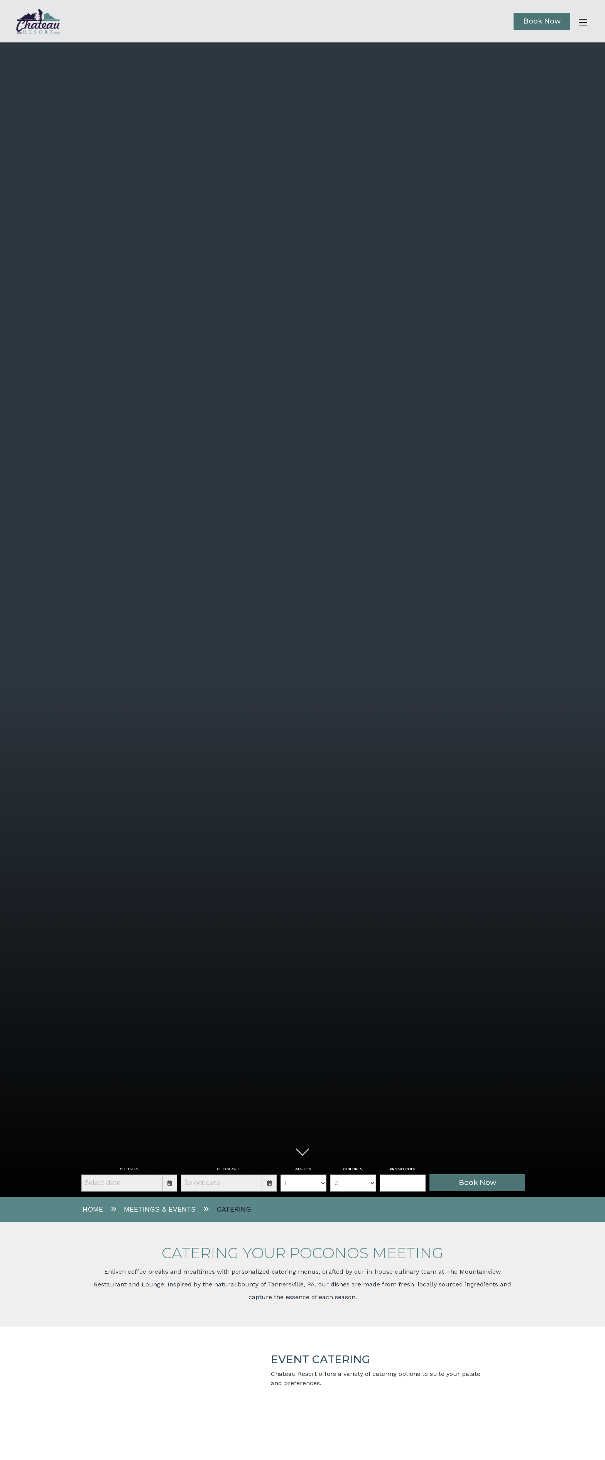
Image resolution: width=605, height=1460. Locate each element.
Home (93, 1209)
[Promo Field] (403, 1183)
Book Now (542, 21)
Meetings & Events (160, 1209)
